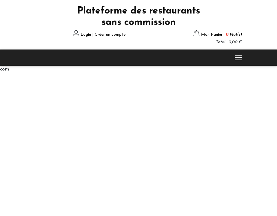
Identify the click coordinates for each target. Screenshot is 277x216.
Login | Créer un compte (103, 34)
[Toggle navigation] (238, 57)
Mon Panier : (221, 34)
